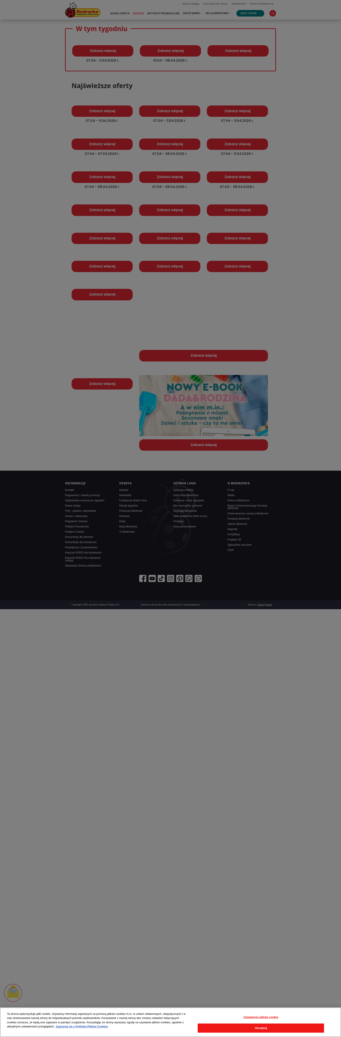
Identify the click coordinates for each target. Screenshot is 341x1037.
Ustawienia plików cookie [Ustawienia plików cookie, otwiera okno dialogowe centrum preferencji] (261, 1017)
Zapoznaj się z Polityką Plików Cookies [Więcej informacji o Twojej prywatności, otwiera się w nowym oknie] (82, 1026)
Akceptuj (261, 1028)
